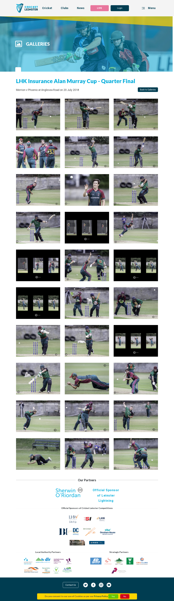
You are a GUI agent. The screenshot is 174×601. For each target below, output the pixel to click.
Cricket (47, 8)
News (80, 8)
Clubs (64, 8)
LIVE (99, 8)
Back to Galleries (148, 89)
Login (119, 8)
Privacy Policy (101, 596)
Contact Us (70, 585)
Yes (113, 596)
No (124, 596)
